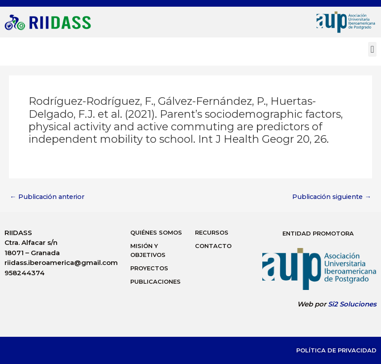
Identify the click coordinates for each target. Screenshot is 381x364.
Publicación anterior (47, 197)
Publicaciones (155, 281)
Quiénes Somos (156, 232)
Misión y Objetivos (148, 250)
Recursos (211, 232)
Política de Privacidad (336, 350)
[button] (372, 49)
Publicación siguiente (331, 197)
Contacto (213, 245)
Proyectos (149, 268)
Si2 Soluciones (352, 304)
